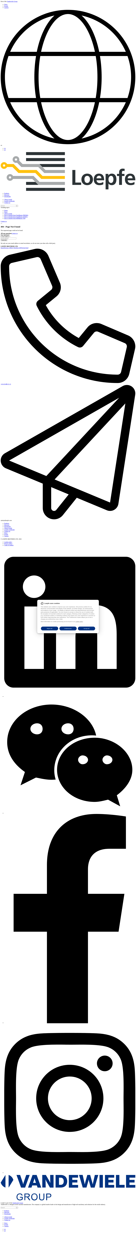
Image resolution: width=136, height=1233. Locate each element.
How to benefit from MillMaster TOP (14, 218)
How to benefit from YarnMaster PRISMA (16, 215)
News (5, 212)
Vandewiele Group (12, 1)
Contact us (15, 233)
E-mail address (5, 236)
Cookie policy (8, 542)
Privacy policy (8, 543)
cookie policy (79, 621)
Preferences (68, 628)
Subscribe (4, 240)
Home (6, 210)
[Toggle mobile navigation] (1, 223)
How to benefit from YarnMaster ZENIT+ (16, 217)
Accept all (86, 628)
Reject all (49, 628)
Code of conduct (9, 545)
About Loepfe (8, 213)
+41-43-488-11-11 (6, 384)
